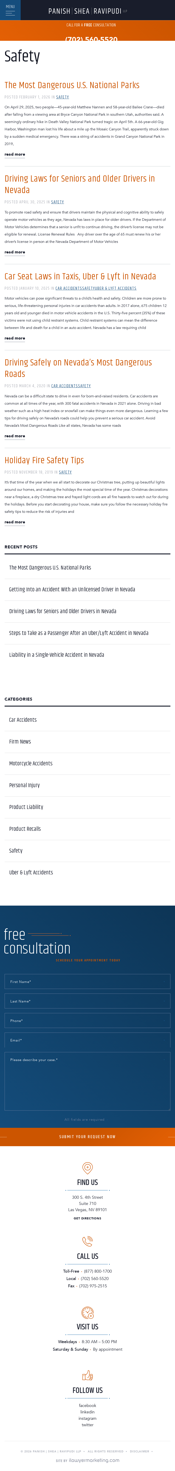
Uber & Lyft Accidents (116, 288)
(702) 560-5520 (91, 40)
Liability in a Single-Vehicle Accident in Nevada (56, 655)
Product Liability (26, 807)
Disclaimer (139, 1451)
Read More (15, 154)
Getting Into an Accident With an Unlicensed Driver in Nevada (72, 589)
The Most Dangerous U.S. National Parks (72, 86)
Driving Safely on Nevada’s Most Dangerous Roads (78, 368)
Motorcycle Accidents (30, 763)
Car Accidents (69, 288)
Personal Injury (24, 785)
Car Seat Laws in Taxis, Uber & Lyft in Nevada (80, 277)
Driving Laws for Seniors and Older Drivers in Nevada (80, 184)
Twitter (87, 1425)
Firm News (20, 742)
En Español (11, 47)
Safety (62, 97)
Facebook (87, 1406)
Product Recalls (25, 829)
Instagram (87, 1418)
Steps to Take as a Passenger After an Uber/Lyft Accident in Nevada (79, 633)
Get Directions (87, 1218)
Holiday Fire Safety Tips (44, 461)
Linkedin (87, 1412)
